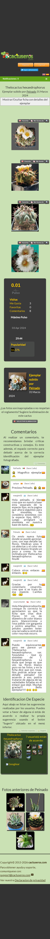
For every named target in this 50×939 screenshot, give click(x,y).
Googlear (13, 764)
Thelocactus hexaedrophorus (25, 87)
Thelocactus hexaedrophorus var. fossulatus (27, 652)
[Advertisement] (25, 25)
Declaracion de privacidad (30, 880)
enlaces (34, 570)
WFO (36, 517)
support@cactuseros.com (15, 875)
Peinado (31, 91)
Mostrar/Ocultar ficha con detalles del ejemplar (25, 101)
